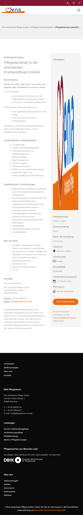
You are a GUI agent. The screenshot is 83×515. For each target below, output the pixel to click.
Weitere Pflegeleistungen (15, 440)
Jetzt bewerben (65, 302)
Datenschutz (9, 491)
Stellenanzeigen (11, 367)
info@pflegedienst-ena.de (21, 301)
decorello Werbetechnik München (50, 510)
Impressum (9, 488)
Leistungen (9, 364)
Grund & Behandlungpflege (16, 429)
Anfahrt (7, 484)
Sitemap (7, 495)
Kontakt (7, 375)
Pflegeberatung (11, 436)
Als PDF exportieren (63, 291)
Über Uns (8, 371)
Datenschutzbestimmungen (64, 318)
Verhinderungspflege (13, 432)
